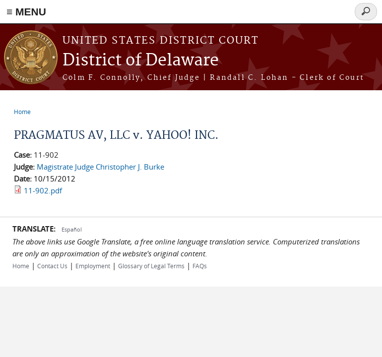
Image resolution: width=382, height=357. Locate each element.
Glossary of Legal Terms (151, 266)
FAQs (199, 266)
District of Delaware (141, 61)
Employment (92, 266)
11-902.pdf (43, 190)
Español (72, 229)
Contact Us (52, 266)
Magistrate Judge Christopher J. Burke (100, 167)
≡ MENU (26, 11)
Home (22, 112)
